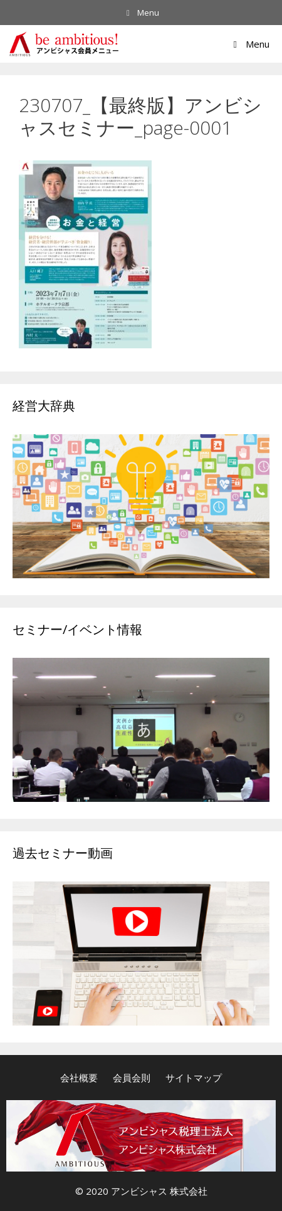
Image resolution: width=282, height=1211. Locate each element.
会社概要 (79, 1077)
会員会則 (131, 1077)
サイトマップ (193, 1077)
